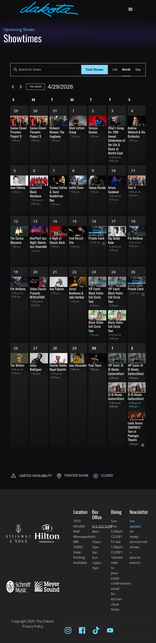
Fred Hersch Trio (76, 240)
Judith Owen (76, 187)
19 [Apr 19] (16, 271)
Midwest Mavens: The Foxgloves (57, 132)
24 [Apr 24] (113, 271)
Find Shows (94, 69)
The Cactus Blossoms (17, 240)
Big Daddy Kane (114, 240)
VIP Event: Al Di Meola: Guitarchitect (116, 369)
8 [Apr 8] (73, 170)
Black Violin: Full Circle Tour (96, 326)
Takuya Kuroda (97, 187)
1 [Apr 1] (73, 110)
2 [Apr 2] (93, 110)
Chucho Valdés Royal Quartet (58, 367)
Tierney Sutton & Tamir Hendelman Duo (58, 194)
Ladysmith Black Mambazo (36, 191)
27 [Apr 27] (35, 348)
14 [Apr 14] (55, 221)
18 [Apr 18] (133, 221)
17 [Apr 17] (113, 221)
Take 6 (132, 187)
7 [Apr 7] (54, 170)
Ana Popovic (57, 288)
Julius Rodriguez (36, 367)
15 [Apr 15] (74, 221)
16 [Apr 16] (94, 221)
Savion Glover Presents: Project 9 (18, 132)
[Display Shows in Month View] (126, 69)
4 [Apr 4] (132, 110)
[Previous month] (12, 86)
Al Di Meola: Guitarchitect (116, 396)
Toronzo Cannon (93, 130)
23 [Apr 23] (94, 271)
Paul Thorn (95, 365)
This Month (35, 86)
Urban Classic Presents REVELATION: (38, 293)
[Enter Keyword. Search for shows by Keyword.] (46, 69)
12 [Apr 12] (16, 221)
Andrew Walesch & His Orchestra (136, 132)
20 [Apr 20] (35, 271)
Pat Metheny (135, 238)
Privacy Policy (32, 626)
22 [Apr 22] (74, 271)
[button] (130, 9)
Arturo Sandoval (113, 189)
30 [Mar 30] (35, 110)
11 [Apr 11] (133, 170)
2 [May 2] (132, 348)
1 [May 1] (112, 348)
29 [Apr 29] (74, 348)
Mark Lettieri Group (77, 130)
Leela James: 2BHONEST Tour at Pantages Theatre (135, 431)
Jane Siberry (17, 187)
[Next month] (20, 86)
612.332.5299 (102, 526)
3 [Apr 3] (112, 110)
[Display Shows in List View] (115, 69)
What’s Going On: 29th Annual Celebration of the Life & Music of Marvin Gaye (116, 140)
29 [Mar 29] (16, 110)
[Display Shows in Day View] (138, 69)
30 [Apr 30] (94, 348)
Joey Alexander (78, 365)
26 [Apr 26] (16, 348)
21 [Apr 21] (55, 271)
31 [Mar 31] (55, 110)
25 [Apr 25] (133, 271)
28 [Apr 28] (55, 348)
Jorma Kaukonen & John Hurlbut (76, 293)
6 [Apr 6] (34, 170)
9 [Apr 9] (93, 170)
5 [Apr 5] (15, 170)
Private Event (96, 238)
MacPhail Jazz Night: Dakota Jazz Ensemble (38, 242)
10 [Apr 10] (113, 170)
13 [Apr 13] (35, 221)
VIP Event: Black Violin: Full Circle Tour (96, 295)
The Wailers (17, 365)
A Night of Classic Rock (57, 240)
